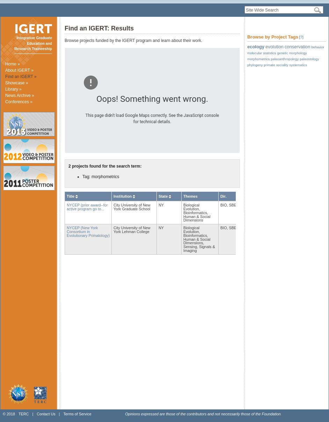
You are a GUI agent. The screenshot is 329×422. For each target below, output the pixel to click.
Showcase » (16, 82)
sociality (282, 65)
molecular (254, 53)
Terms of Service (77, 414)
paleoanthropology (285, 59)
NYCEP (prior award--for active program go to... (87, 207)
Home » (12, 64)
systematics (298, 65)
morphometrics (258, 59)
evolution (274, 46)
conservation (297, 46)
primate (269, 65)
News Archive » (19, 95)
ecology (255, 46)
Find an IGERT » (21, 76)
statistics (269, 53)
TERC (24, 414)
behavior (317, 47)
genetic (282, 53)
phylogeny (255, 65)
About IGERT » (19, 70)
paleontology (309, 59)
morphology (298, 53)
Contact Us (46, 414)
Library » (13, 89)
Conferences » (18, 101)
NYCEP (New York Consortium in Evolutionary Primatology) (88, 232)
